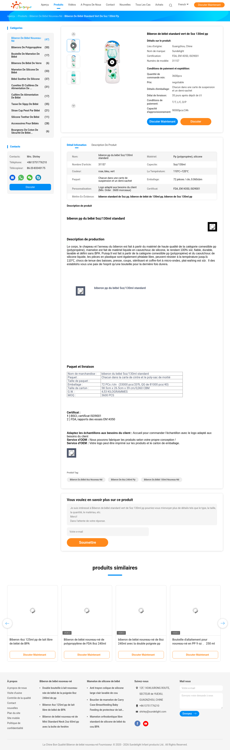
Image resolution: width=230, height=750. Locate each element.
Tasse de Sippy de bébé (30, 104)
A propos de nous (17, 687)
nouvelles (12, 708)
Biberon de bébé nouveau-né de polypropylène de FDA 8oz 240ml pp (85, 643)
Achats (159, 4)
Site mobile (13, 718)
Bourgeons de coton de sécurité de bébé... (30, 131)
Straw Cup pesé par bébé (30, 110)
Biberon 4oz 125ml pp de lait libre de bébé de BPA (58, 707)
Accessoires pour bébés (30, 123)
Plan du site (13, 713)
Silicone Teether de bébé (30, 117)
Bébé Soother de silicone (30, 79)
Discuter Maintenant (209, 4)
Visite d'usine (14, 693)
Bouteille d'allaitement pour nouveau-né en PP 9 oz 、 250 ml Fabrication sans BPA (193, 643)
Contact (11, 703)
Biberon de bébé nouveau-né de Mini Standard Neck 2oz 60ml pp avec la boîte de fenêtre (60, 721)
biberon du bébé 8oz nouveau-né (86, 479)
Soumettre (87, 542)
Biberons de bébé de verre (30, 63)
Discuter (30, 187)
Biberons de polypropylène (30, 47)
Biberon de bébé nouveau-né (30, 39)
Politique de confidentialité (15, 726)
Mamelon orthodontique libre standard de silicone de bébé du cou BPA (107, 721)
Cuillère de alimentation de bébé (30, 96)
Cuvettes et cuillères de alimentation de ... (30, 87)
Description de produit (103, 145)
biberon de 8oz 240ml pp (123, 479)
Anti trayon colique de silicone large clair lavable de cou (107, 690)
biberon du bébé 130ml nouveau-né (161, 479)
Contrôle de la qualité (19, 698)
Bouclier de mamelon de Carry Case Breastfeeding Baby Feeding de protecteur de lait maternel (107, 705)
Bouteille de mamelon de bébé (30, 55)
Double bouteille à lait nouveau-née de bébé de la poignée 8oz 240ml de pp (60, 692)
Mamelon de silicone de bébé (30, 71)
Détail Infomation (76, 145)
